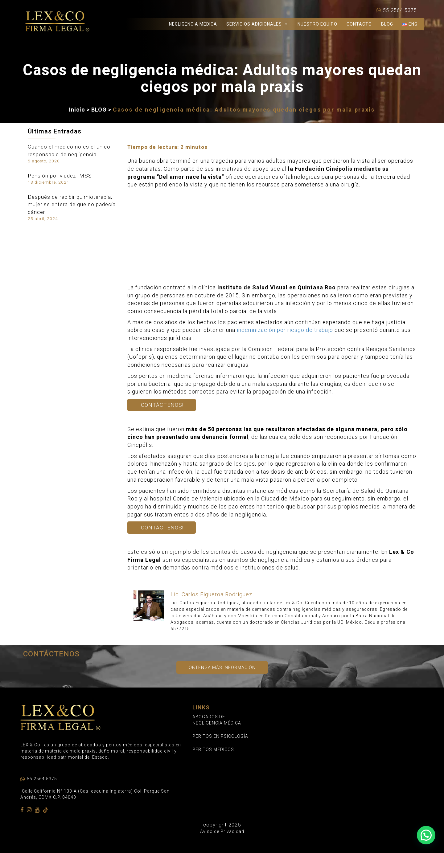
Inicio (77, 109)
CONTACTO (359, 24)
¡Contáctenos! (161, 405)
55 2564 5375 (400, 10)
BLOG (387, 24)
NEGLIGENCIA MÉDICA (193, 24)
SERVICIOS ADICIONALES (257, 24)
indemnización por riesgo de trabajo (285, 330)
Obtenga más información (222, 667)
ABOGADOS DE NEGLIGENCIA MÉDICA (216, 719)
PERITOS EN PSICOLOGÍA (220, 736)
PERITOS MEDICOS (213, 749)
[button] (426, 835)
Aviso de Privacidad (222, 831)
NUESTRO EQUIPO (317, 24)
